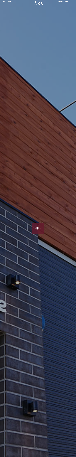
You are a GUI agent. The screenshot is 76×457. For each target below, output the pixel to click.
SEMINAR (66, 1)
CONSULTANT (61, 1)
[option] (15, 1)
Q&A (50, 1)
